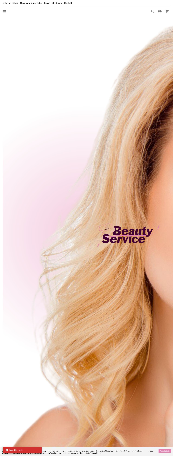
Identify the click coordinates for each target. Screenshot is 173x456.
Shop (15, 3)
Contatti (68, 3)
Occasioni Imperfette (31, 3)
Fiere (46, 3)
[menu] (4, 11)
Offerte (7, 3)
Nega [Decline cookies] (151, 451)
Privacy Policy (95, 453)
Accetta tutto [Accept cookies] (165, 451)
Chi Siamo (57, 3)
